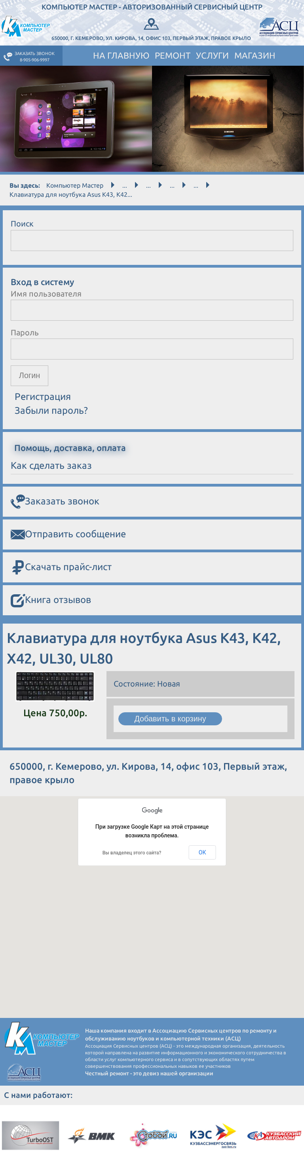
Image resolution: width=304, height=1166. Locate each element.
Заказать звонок (55, 502)
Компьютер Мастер (74, 185)
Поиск (22, 223)
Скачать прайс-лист (61, 568)
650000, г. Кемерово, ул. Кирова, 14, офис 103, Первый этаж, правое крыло (151, 28)
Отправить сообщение (68, 535)
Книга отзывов (51, 601)
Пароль (25, 332)
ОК (202, 852)
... (124, 185)
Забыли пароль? (51, 410)
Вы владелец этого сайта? (132, 853)
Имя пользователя (46, 293)
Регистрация (43, 397)
